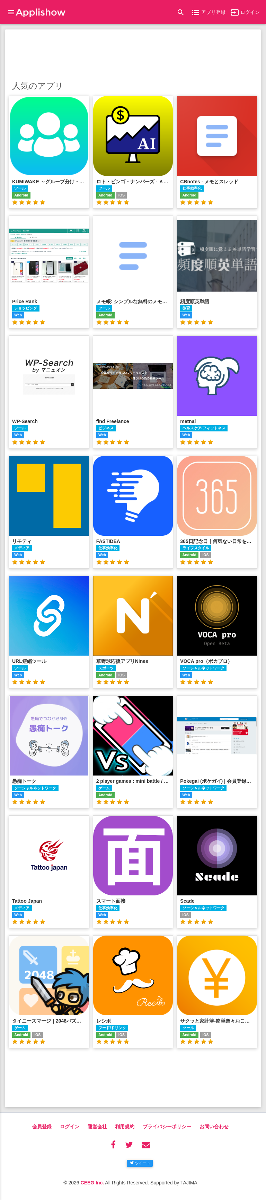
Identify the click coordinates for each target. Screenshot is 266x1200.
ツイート (140, 1163)
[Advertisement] (133, 53)
